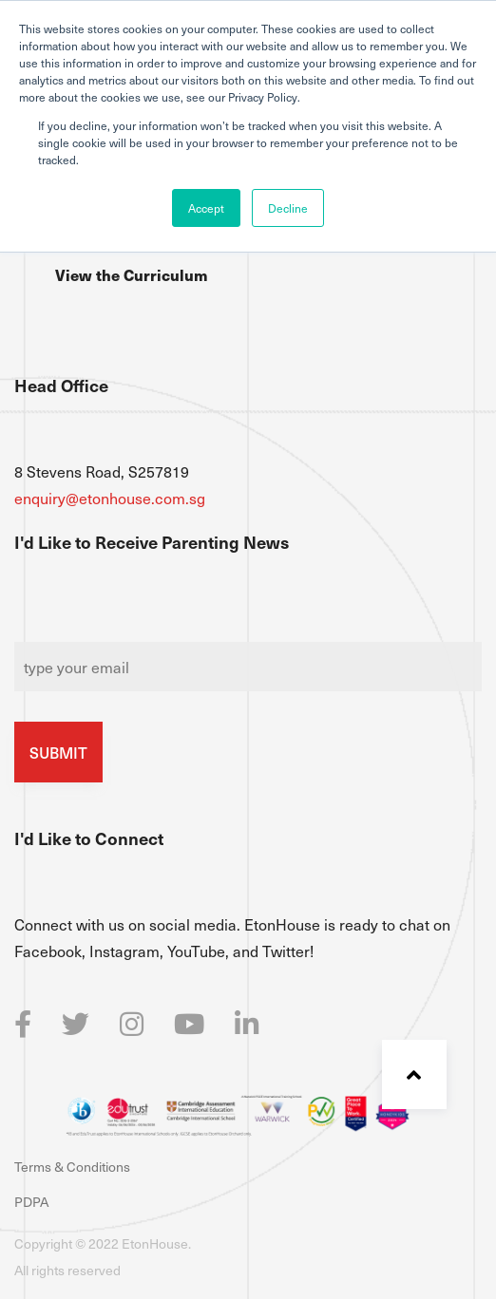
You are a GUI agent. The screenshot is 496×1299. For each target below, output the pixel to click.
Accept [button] (206, 207)
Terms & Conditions (72, 1167)
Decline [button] (288, 207)
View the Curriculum (131, 274)
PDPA (31, 1202)
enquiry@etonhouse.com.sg (109, 497)
